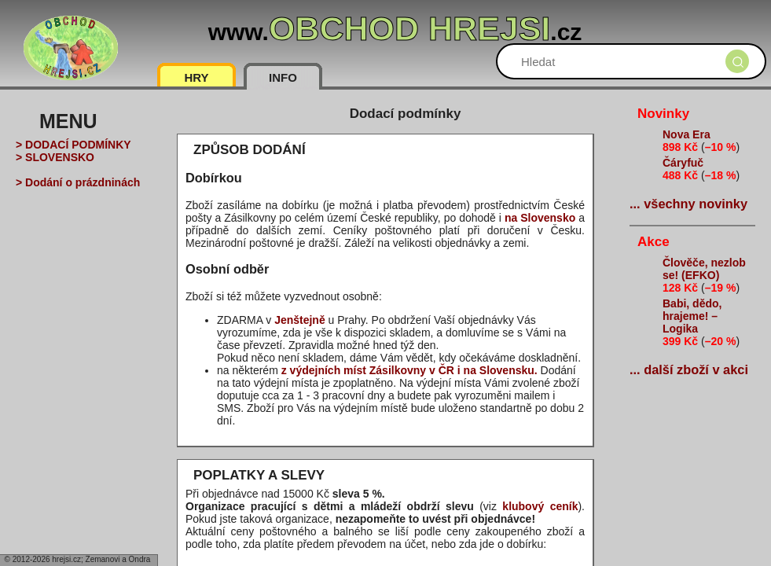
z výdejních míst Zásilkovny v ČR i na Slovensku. (409, 370)
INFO (283, 77)
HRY (196, 77)
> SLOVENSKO (55, 157)
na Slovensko (540, 217)
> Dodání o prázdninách (78, 182)
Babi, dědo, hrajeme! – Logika (692, 316)
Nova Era (686, 134)
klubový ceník (540, 506)
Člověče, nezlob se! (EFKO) (704, 268)
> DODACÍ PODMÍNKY (73, 144)
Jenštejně (299, 320)
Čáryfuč (683, 162)
